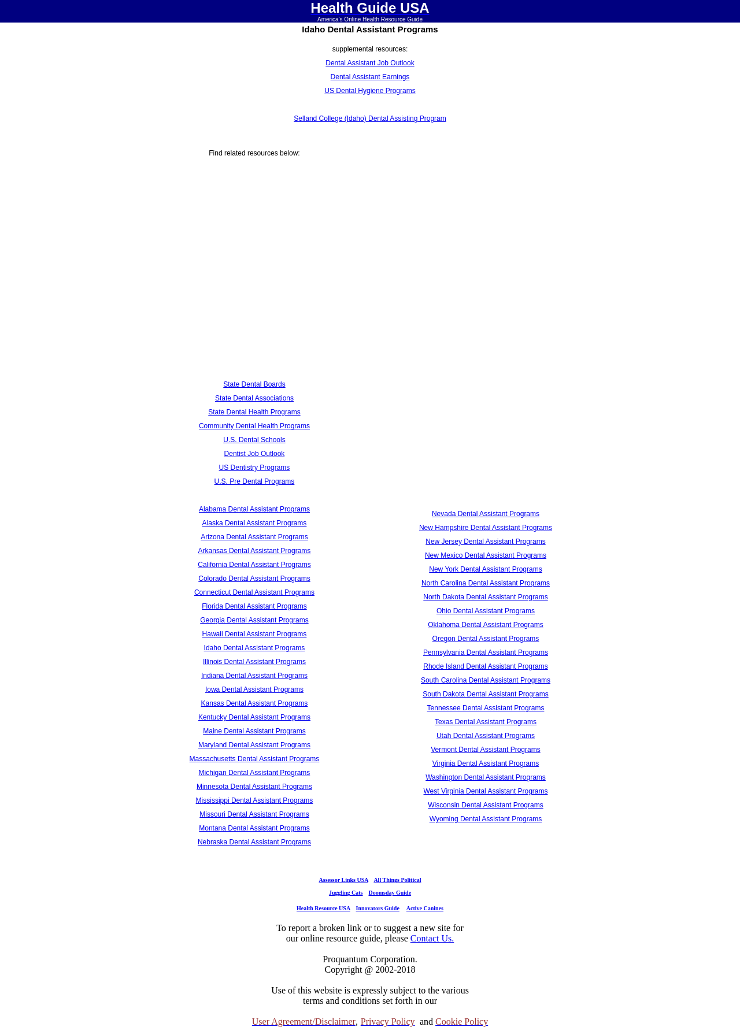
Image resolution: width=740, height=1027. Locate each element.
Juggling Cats (346, 892)
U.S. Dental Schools (254, 440)
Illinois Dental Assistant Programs (254, 662)
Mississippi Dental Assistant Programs (254, 800)
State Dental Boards (254, 384)
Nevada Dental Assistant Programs (485, 514)
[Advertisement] (254, 255)
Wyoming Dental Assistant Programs (486, 819)
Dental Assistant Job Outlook (369, 63)
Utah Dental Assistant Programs (485, 736)
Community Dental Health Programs (254, 426)
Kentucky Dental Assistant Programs (254, 717)
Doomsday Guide (390, 892)
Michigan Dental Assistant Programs (254, 773)
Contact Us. (432, 938)
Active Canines (424, 908)
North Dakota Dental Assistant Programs (485, 597)
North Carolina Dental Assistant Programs (485, 583)
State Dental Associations (254, 398)
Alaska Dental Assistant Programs (254, 523)
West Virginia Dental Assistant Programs (486, 791)
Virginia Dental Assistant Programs (485, 763)
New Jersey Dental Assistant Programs (485, 541)
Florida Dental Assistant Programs (254, 606)
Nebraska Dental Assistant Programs (254, 842)
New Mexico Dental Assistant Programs (485, 555)
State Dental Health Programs (254, 412)
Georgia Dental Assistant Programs (254, 620)
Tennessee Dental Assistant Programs (486, 708)
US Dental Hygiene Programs (369, 91)
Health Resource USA (323, 908)
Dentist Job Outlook (254, 454)
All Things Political (397, 880)
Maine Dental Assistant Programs (254, 731)
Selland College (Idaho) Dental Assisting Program (370, 118)
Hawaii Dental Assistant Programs (254, 634)
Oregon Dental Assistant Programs (485, 639)
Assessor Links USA (343, 880)
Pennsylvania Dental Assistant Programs (485, 652)
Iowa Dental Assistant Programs (254, 689)
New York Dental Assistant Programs (485, 569)
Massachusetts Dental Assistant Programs (255, 759)
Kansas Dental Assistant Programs (254, 703)
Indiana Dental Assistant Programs (254, 676)
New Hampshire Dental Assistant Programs (485, 528)
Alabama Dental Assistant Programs (254, 509)
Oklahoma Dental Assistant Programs (485, 625)
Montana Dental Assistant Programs (254, 828)
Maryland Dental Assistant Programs (254, 745)
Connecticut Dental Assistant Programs (254, 592)
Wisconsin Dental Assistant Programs (485, 805)
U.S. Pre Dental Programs (254, 481)
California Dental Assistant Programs (254, 565)
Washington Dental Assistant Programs (486, 777)
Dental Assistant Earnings (370, 77)
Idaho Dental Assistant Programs (254, 648)
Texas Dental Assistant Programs (485, 722)
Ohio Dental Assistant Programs (485, 611)
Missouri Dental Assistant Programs (254, 814)
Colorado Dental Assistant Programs (254, 578)
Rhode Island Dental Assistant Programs (485, 666)
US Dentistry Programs (254, 468)
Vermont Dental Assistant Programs (485, 750)
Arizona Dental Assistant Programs (254, 537)
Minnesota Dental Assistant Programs (254, 787)
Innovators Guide (377, 908)
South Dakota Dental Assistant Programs (485, 694)
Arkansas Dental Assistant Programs (254, 551)
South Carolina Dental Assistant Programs (485, 680)
